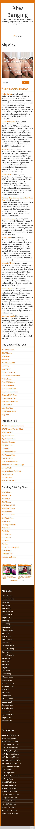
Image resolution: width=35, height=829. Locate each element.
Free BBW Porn (8, 385)
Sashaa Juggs (7, 288)
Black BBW (6, 521)
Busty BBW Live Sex (9, 798)
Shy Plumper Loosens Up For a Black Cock (18, 59)
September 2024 (8, 599)
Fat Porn (5, 541)
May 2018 (5, 689)
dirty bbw (6, 528)
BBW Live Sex (7, 770)
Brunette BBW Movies (10, 795)
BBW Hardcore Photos (10, 757)
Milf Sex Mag (7, 408)
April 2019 (6, 671)
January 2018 (7, 702)
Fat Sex (4, 544)
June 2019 (5, 664)
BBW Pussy (6, 502)
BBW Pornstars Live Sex (11, 776)
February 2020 (7, 639)
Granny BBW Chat (9, 395)
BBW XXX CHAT (8, 363)
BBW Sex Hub (7, 432)
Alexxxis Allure (8, 263)
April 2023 (6, 624)
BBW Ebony (6, 492)
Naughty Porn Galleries (11, 471)
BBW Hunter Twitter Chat (12, 429)
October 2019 (7, 652)
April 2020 (6, 633)
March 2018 (6, 696)
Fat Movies (6, 537)
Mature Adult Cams (10, 401)
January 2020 (7, 642)
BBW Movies (7, 353)
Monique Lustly (8, 316)
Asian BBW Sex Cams (10, 741)
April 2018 (6, 692)
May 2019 (5, 667)
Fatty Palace (6, 550)
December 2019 (8, 646)
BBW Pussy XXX (8, 505)
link (33, 800)
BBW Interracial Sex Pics (11, 763)
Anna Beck (6, 149)
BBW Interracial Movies (11, 760)
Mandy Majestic (8, 219)
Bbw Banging (17, 11)
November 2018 (8, 686)
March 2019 (6, 674)
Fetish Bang (6, 379)
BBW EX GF (6, 495)
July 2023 (5, 621)
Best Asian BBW (8, 515)
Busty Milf (6, 369)
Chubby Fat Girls (9, 524)
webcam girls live (9, 557)
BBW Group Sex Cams (10, 748)
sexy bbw (5, 414)
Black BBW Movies (9, 782)
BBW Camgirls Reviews (16, 89)
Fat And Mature (8, 372)
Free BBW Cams (8, 382)
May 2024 (5, 602)
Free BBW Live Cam (10, 461)
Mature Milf (7, 405)
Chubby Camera (8, 442)
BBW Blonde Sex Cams (10, 744)
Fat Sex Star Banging (10, 547)
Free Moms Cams (9, 388)
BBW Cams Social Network (13, 426)
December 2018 (8, 683)
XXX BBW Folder (9, 481)
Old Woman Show (9, 411)
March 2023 (6, 627)
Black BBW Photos (9, 785)
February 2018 (7, 699)
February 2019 (7, 677)
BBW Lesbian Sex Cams (11, 766)
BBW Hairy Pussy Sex (10, 751)
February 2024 (7, 611)
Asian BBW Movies (9, 738)
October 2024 (7, 596)
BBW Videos (7, 511)
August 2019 (6, 658)
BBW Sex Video (7, 779)
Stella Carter (7, 94)
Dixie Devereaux (8, 121)
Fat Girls (5, 531)
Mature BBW (7, 554)
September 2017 (8, 714)
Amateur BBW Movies (10, 735)
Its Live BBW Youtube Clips (13, 464)
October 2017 (7, 711)
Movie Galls (7, 468)
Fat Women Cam (8, 455)
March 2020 (6, 636)
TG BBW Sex (7, 477)
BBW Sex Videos (8, 508)
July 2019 (5, 661)
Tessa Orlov (6, 175)
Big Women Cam (8, 439)
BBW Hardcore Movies (10, 754)
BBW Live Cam (8, 350)
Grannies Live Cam (10, 392)
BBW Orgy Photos (8, 773)
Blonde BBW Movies (9, 788)
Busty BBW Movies (15, 70)
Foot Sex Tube (7, 458)
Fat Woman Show (9, 452)
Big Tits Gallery (8, 518)
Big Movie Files (8, 435)
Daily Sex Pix (7, 445)
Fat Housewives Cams (11, 375)
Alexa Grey (6, 237)
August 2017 (6, 718)
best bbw (5, 366)
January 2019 (7, 680)
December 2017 (8, 705)
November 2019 (8, 649)
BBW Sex (5, 359)
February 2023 (7, 630)
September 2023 (8, 614)
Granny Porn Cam (9, 398)
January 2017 (7, 721)
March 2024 (6, 608)
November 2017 (8, 708)
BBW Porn (6, 356)
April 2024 (6, 605)
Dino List (5, 448)
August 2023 (6, 617)
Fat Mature (6, 534)
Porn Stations (7, 474)
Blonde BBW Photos (9, 791)
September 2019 (8, 655)
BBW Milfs (6, 499)
